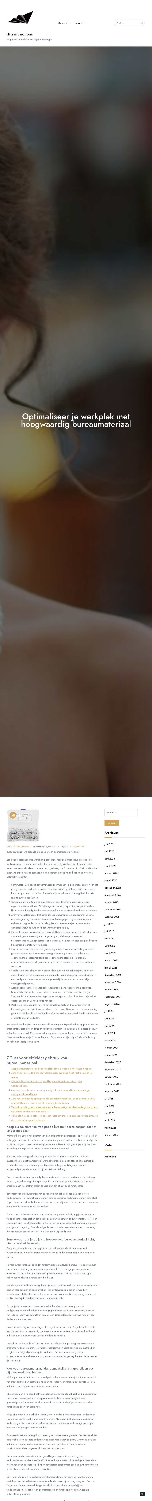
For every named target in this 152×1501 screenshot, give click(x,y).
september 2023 (112, 1084)
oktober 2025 (111, 902)
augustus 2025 (111, 917)
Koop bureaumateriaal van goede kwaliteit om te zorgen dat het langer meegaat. (51, 1068)
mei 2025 (109, 938)
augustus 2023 (111, 1091)
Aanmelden (110, 1156)
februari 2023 (111, 1135)
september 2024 (112, 997)
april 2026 (109, 858)
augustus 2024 (111, 1004)
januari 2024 (110, 1055)
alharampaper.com (20, 34)
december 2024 (112, 975)
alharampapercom (21, 846)
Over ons (62, 23)
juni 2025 (109, 931)
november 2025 (112, 895)
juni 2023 (109, 1106)
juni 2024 (109, 1018)
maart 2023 (110, 1127)
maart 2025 (110, 953)
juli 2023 (108, 1098)
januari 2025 (110, 968)
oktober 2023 (111, 1077)
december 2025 (112, 887)
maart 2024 (110, 1040)
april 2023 (109, 1120)
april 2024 (109, 1033)
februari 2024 (111, 1047)
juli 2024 (108, 1011)
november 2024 (112, 982)
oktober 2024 (111, 989)
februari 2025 (111, 960)
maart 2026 (110, 866)
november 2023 (112, 1069)
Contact (78, 23)
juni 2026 (109, 844)
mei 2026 (109, 851)
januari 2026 (110, 880)
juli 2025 (108, 924)
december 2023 (112, 1062)
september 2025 (112, 909)
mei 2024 (109, 1026)
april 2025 (109, 946)
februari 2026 (111, 873)
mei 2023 (109, 1113)
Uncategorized (78, 846)
